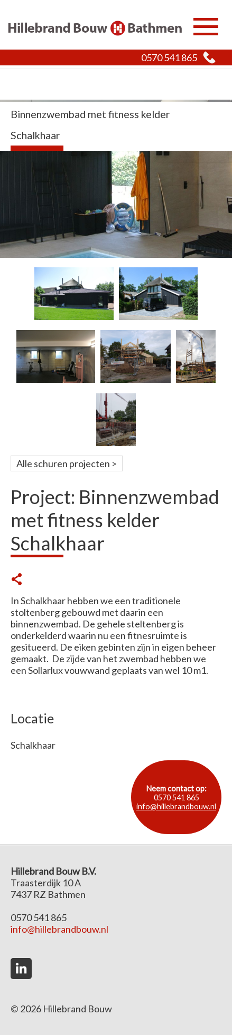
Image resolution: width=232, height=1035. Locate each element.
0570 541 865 (169, 57)
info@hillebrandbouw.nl (176, 806)
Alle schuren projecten (63, 463)
